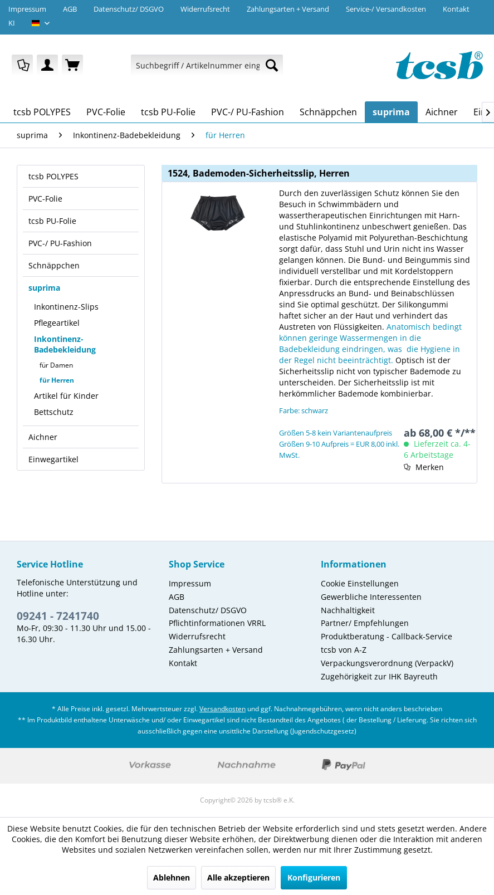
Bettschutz (54, 412)
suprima (44, 287)
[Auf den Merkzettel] (424, 467)
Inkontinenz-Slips (66, 306)
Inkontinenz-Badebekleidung (65, 344)
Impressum (27, 9)
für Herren (57, 380)
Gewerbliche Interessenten (371, 596)
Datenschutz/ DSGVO (129, 9)
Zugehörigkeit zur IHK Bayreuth (379, 676)
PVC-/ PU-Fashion (60, 243)
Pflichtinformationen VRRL (217, 623)
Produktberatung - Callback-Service (386, 636)
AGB (70, 9)
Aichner (42, 437)
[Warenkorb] (72, 65)
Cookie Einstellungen (360, 583)
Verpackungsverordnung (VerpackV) (387, 663)
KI (11, 23)
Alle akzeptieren (238, 877)
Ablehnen (171, 877)
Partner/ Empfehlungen (365, 623)
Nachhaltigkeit (348, 610)
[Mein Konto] (47, 65)
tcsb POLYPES (53, 176)
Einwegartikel (53, 459)
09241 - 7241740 (58, 616)
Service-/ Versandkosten (386, 9)
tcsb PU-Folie (52, 221)
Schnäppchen (54, 265)
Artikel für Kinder (66, 395)
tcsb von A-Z (343, 649)
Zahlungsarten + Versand (288, 9)
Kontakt (456, 9)
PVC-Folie (45, 198)
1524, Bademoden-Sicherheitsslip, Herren (259, 173)
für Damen (56, 365)
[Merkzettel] (22, 65)
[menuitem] (22, 65)
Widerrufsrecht (205, 9)
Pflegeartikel (57, 322)
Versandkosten (222, 708)
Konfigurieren (313, 877)
